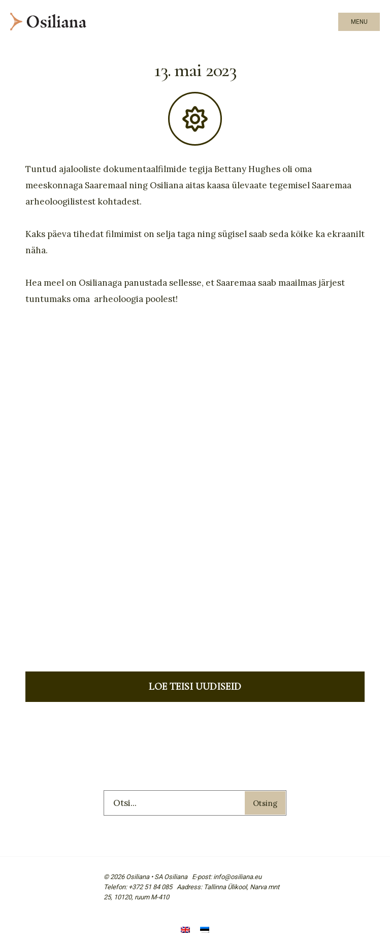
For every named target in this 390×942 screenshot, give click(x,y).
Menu (359, 21)
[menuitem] (185, 930)
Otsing (265, 803)
